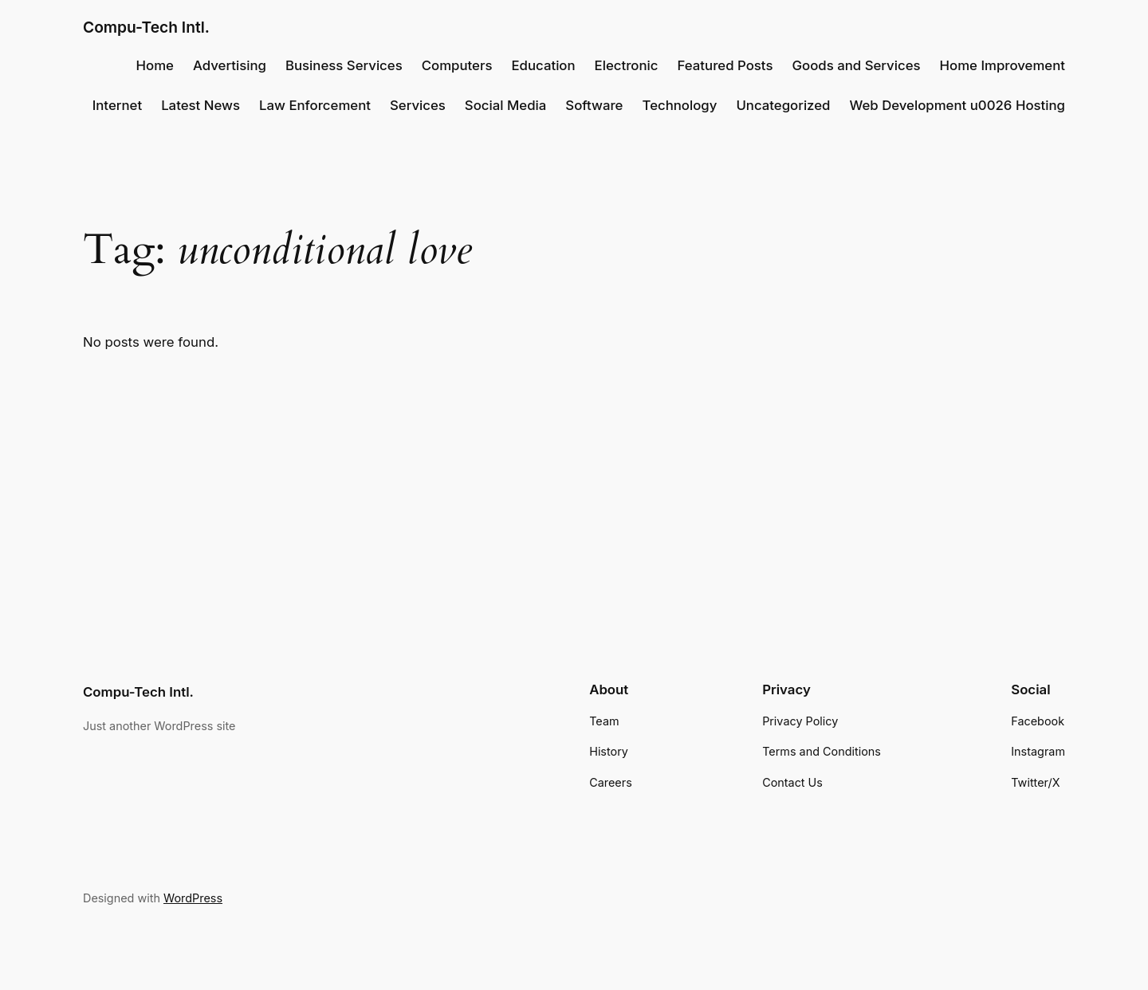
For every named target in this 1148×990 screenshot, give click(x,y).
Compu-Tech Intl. (146, 27)
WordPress (192, 898)
